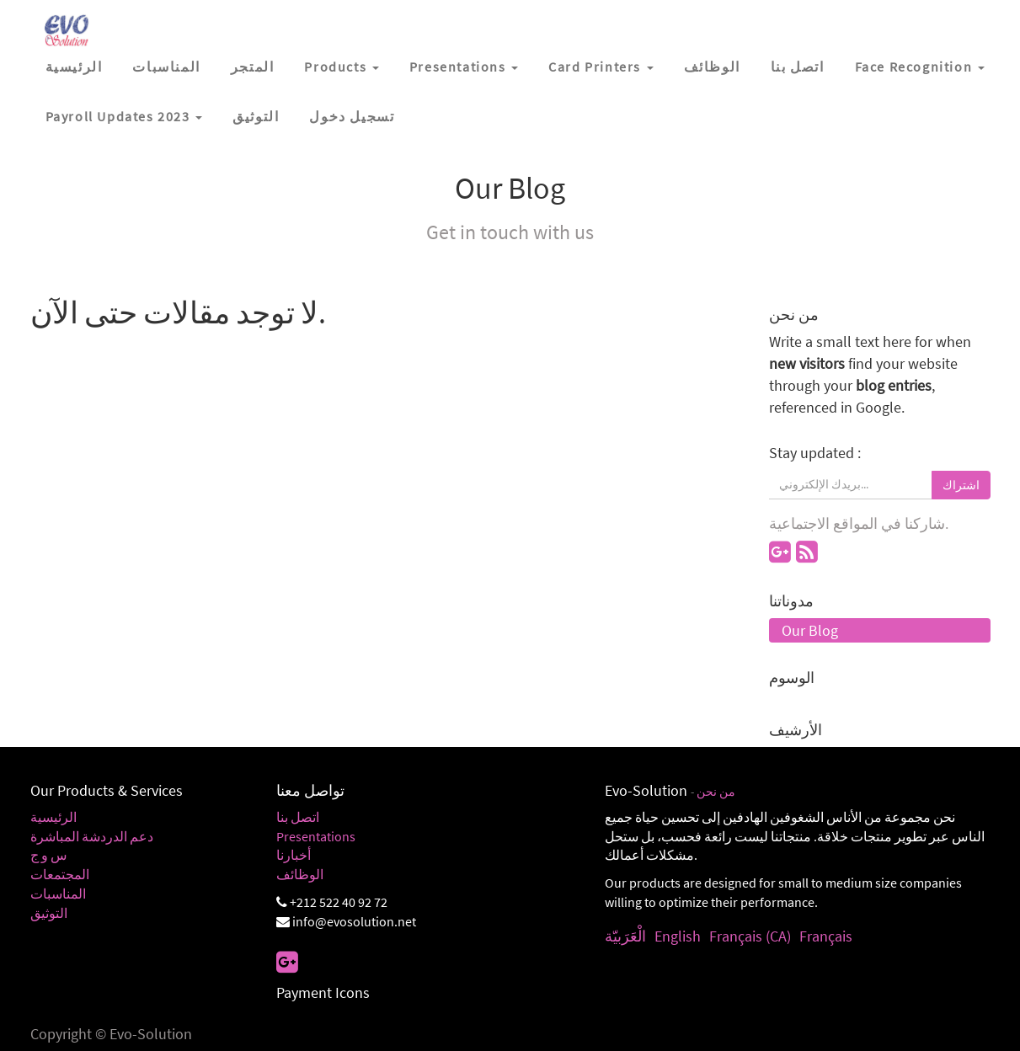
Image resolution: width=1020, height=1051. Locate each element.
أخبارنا (293, 854)
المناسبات (58, 893)
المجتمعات (59, 874)
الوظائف (299, 874)
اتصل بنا (297, 816)
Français (825, 936)
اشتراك (961, 485)
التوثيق (48, 912)
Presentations (315, 836)
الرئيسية (53, 816)
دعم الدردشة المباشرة (91, 836)
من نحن (716, 792)
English (677, 936)
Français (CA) (750, 936)
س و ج (48, 854)
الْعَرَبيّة (625, 936)
